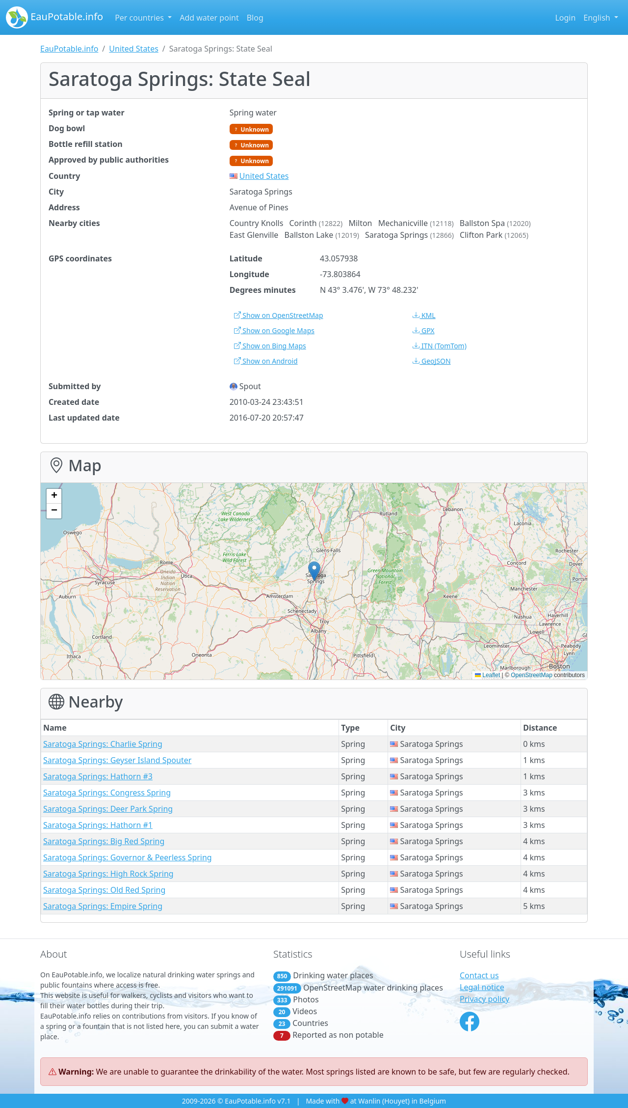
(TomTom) (440, 345)
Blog (255, 17)
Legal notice (482, 987)
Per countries (140, 17)
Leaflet (487, 675)
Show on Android (266, 361)
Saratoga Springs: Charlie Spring (102, 744)
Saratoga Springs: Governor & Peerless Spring (127, 857)
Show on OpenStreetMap (278, 315)
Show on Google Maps (274, 330)
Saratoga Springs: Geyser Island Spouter (117, 760)
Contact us (479, 975)
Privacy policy (484, 999)
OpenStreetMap (531, 675)
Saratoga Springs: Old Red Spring (104, 889)
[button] (314, 571)
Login (565, 17)
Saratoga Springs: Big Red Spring (103, 841)
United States (133, 48)
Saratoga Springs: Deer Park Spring (108, 808)
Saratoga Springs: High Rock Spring (108, 873)
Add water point (209, 17)
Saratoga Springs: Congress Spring (107, 792)
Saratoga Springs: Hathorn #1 (98, 825)
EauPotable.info (54, 17)
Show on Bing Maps (270, 345)
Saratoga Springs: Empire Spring (102, 906)
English (597, 17)
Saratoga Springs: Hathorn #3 (98, 776)
